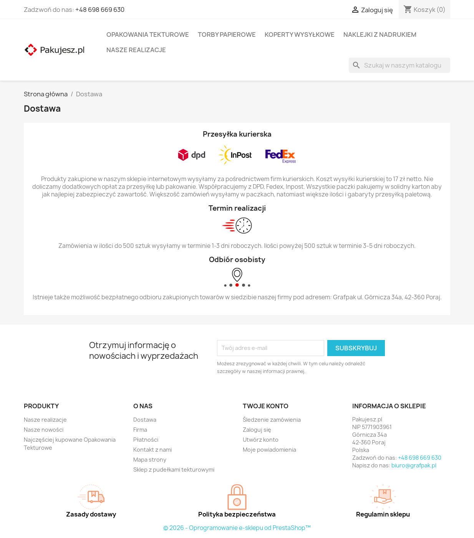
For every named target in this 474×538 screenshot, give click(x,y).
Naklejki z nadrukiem (379, 34)
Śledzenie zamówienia (272, 419)
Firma (140, 429)
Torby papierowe (227, 34)
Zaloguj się (257, 429)
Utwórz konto (260, 439)
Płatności (145, 439)
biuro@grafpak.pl (413, 465)
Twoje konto (265, 406)
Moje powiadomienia (269, 449)
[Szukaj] (399, 65)
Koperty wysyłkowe (300, 34)
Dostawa (144, 419)
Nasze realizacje (136, 50)
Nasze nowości (43, 429)
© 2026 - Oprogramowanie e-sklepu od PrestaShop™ (237, 528)
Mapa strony (149, 459)
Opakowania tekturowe (147, 34)
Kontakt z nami (152, 449)
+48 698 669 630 (99, 9)
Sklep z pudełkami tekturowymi (173, 469)
